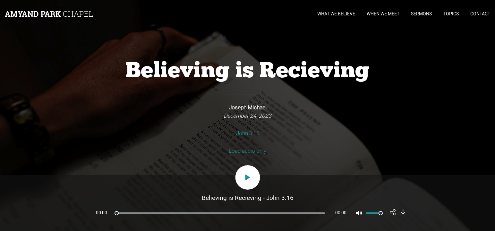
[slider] (220, 213)
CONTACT (480, 14)
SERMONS (421, 14)
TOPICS (451, 14)
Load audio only (247, 151)
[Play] (247, 177)
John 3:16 (247, 133)
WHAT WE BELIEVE (336, 14)
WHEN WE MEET (383, 14)
